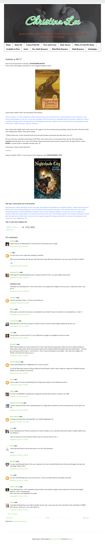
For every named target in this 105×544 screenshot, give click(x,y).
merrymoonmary (55, 539)
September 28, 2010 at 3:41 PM (19, 355)
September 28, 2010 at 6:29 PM (19, 396)
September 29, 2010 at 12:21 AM (19, 422)
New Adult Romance (40, 49)
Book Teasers (65, 45)
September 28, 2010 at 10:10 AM (19, 291)
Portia (12, 446)
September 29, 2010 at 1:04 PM (19, 480)
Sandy (12, 379)
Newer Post (9, 518)
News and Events (49, 45)
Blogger (70, 539)
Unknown (13, 297)
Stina (11, 475)
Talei (11, 428)
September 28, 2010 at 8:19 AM (19, 246)
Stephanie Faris (14, 272)
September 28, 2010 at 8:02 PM (19, 410)
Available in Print (13, 49)
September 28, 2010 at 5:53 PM (19, 385)
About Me (18, 45)
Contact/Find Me (32, 45)
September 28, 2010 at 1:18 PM (19, 338)
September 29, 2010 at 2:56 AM (19, 439)
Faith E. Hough (14, 487)
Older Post (86, 518)
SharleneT (13, 344)
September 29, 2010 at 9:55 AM (19, 469)
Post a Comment (12, 514)
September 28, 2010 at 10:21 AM (19, 303)
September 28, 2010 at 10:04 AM (19, 277)
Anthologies (92, 49)
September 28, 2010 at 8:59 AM (19, 266)
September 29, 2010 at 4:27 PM (19, 510)
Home (8, 45)
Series (26, 49)
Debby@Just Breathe (16, 403)
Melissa (12, 391)
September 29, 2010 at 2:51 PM (19, 496)
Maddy (12, 309)
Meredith (13, 461)
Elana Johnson (14, 416)
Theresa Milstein (15, 362)
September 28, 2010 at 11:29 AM (19, 326)
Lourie (12, 502)
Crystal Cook (14, 321)
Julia (11, 332)
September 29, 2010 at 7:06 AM (19, 455)
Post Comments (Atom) (20, 521)
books (11, 229)
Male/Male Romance (60, 49)
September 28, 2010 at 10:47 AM (19, 314)
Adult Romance (78, 49)
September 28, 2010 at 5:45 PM (19, 373)
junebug (12, 241)
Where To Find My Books (84, 45)
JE (11, 252)
